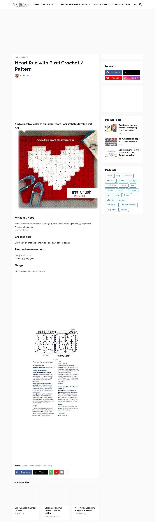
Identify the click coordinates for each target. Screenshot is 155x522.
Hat (132, 185)
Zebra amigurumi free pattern (25, 509)
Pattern (38, 466)
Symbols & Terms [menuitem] (121, 4)
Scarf (117, 195)
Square (122, 200)
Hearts (110, 190)
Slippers (110, 200)
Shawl (127, 195)
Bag (118, 176)
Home (17, 57)
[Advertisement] (77, 31)
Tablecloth (112, 205)
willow (124, 210)
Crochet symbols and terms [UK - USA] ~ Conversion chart (129, 152)
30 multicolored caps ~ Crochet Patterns (129, 140)
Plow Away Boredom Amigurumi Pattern (85, 509)
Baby (109, 176)
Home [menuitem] (36, 4)
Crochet (25, 57)
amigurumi (112, 210)
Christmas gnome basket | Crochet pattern (53, 510)
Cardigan (133, 180)
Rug (50, 466)
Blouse (121, 180)
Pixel (45, 466)
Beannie (128, 176)
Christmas (111, 185)
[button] (135, 4)
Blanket (110, 180)
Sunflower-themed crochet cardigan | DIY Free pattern (128, 128)
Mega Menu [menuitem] (48, 4)
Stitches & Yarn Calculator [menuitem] (75, 4)
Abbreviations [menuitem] (101, 4)
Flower (124, 185)
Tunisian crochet (128, 205)
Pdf (108, 195)
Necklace (132, 190)
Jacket (120, 190)
